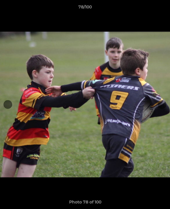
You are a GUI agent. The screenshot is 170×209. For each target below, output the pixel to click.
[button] (163, 8)
